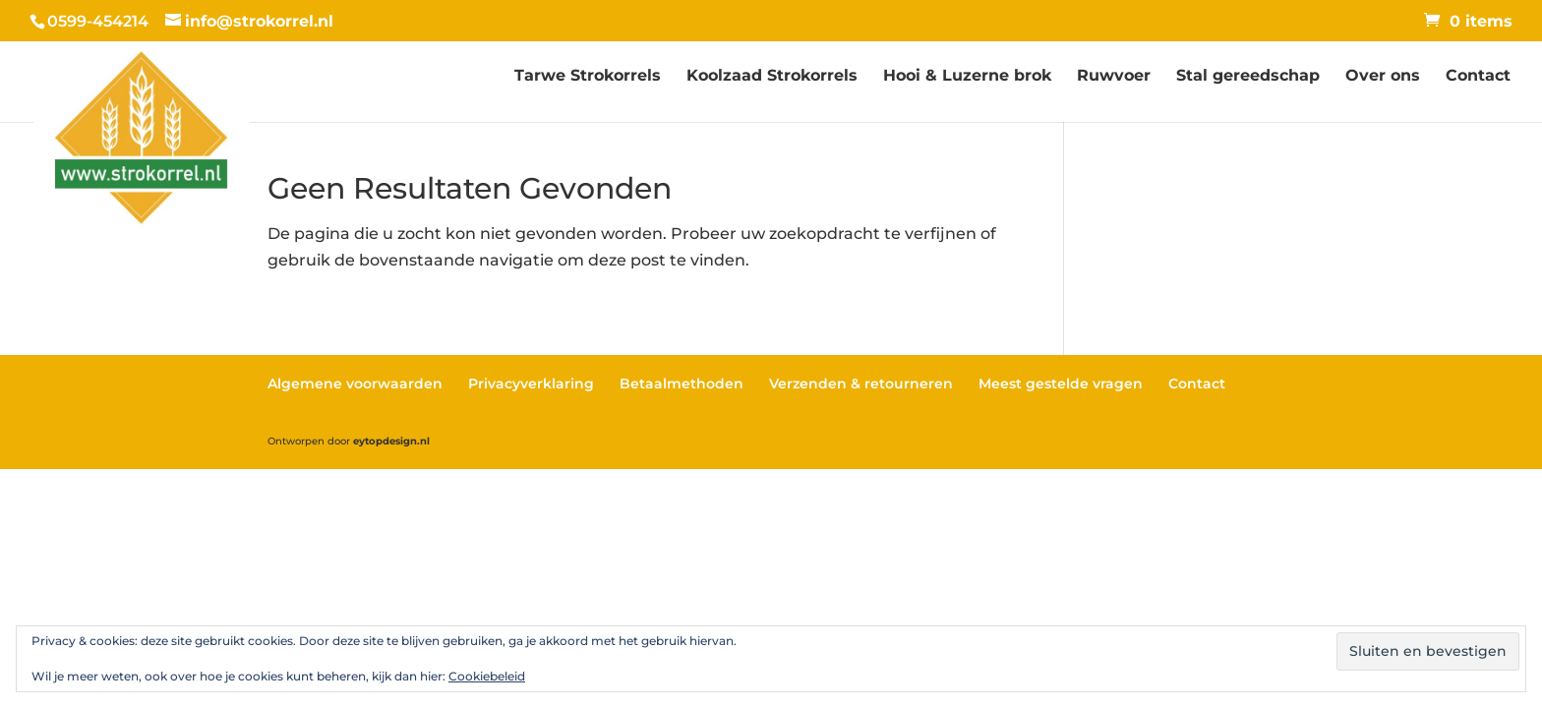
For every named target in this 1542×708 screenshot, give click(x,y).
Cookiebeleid (486, 676)
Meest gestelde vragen (1061, 383)
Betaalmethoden (681, 383)
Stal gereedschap (1248, 77)
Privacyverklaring (531, 383)
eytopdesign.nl (391, 441)
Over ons (1382, 77)
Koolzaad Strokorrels (772, 77)
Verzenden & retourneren (861, 383)
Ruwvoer (1114, 77)
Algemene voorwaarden (355, 383)
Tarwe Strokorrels (587, 77)
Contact (1478, 77)
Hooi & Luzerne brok (967, 77)
